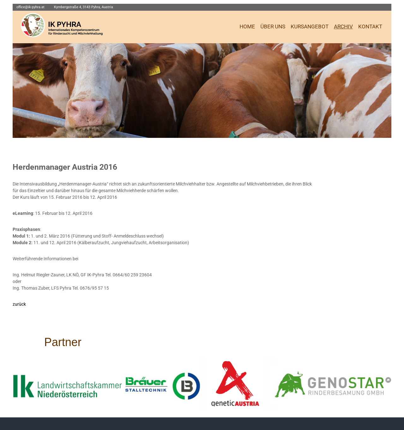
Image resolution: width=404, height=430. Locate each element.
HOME (247, 27)
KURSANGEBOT (310, 27)
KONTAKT (370, 27)
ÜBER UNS (272, 27)
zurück (19, 304)
